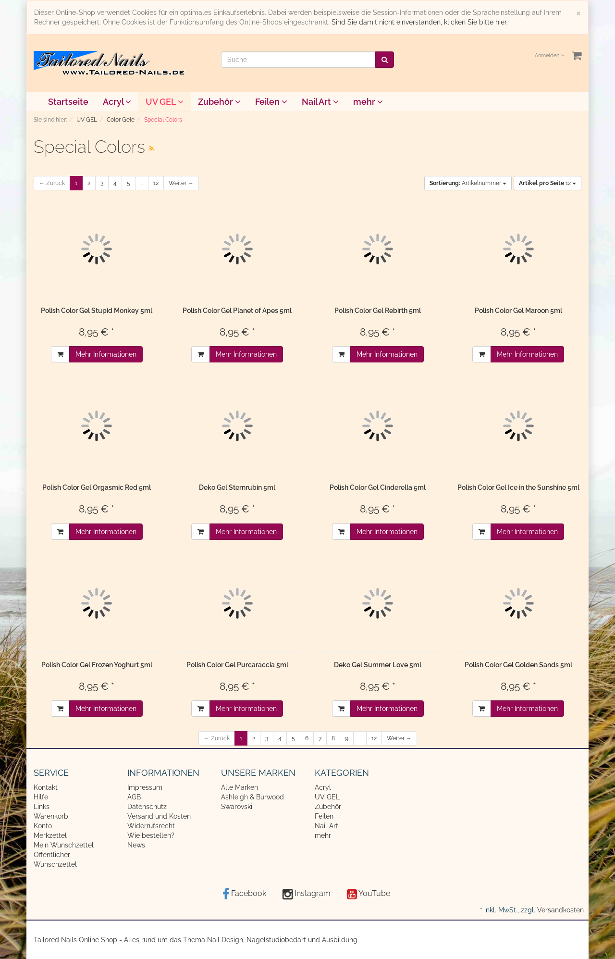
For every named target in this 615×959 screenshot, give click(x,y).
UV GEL (165, 102)
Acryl (117, 102)
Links (41, 806)
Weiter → (181, 183)
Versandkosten (560, 910)
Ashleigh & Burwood (252, 797)
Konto (43, 826)
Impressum (144, 787)
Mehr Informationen (105, 354)
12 (156, 183)
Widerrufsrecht (151, 826)
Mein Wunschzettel (64, 845)
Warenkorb (51, 816)
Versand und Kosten (159, 816)
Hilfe (41, 797)
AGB (134, 797)
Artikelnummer (468, 183)
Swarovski (236, 806)
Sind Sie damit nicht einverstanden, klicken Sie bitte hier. (420, 22)
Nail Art (320, 102)
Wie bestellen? (150, 835)
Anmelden (549, 55)
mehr (368, 102)
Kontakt (46, 787)
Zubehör (219, 102)
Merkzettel (50, 835)
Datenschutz (147, 806)
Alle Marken (239, 787)
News (136, 845)
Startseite (68, 102)
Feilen (271, 102)
